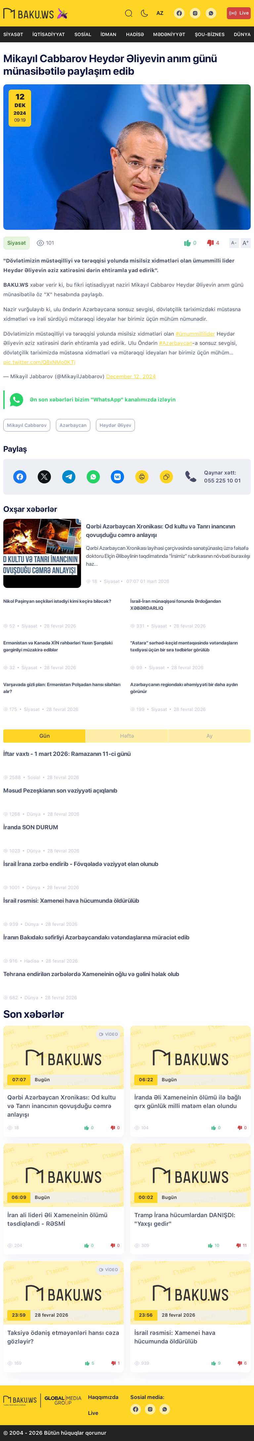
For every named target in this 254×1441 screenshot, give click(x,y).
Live (239, 13)
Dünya (242, 34)
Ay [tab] (209, 736)
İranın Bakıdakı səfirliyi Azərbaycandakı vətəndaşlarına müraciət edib (96, 937)
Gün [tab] (44, 736)
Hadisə (135, 34)
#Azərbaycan (175, 343)
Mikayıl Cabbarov (27, 425)
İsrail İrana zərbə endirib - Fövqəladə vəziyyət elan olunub (80, 863)
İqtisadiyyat (48, 34)
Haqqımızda (103, 1397)
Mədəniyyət (169, 34)
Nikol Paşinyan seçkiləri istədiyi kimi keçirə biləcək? (57, 601)
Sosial (82, 34)
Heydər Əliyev (115, 425)
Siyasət (13, 34)
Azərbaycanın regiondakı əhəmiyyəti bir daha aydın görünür (184, 688)
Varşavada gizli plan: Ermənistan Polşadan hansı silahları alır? (61, 688)
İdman (108, 34)
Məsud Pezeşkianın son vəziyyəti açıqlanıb (60, 790)
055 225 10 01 (222, 480)
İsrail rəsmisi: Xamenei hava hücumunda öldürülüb (71, 900)
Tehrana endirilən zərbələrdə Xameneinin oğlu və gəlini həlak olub (91, 973)
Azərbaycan (73, 425)
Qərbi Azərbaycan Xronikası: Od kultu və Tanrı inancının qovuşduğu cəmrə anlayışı (61, 1106)
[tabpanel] (127, 875)
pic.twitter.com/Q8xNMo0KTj (39, 362)
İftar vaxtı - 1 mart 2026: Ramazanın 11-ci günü (67, 753)
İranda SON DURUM (30, 827)
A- (234, 242)
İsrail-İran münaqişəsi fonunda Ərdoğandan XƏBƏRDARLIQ (175, 604)
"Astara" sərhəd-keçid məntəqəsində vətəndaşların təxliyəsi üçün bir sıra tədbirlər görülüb (184, 646)
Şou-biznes (210, 34)
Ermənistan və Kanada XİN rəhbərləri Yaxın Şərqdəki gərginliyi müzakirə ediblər (57, 646)
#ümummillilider (195, 334)
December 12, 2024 (131, 376)
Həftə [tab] (127, 736)
